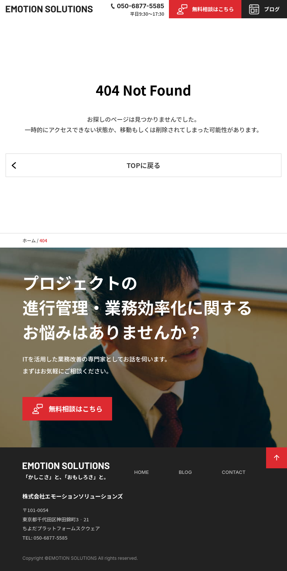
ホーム (29, 240)
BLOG (185, 472)
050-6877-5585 (137, 6)
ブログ (264, 9)
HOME (141, 472)
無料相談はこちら (205, 9)
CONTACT (234, 472)
